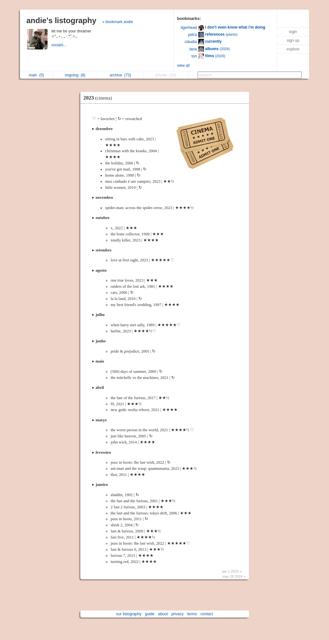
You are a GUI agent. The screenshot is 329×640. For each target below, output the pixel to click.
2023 (99, 98)
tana (193, 49)
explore (293, 49)
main (36, 75)
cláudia (191, 41)
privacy (177, 614)
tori (194, 56)
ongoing (75, 75)
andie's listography (61, 20)
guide (149, 614)
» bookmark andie (117, 22)
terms (192, 614)
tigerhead (189, 27)
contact (206, 614)
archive (120, 75)
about (163, 614)
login (293, 32)
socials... (59, 45)
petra (192, 34)
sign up (293, 40)
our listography (128, 614)
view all (183, 65)
